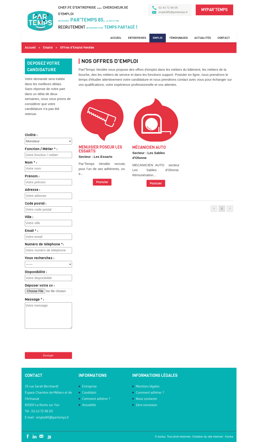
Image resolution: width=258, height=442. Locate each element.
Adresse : (32, 190)
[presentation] (58, 338)
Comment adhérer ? (96, 399)
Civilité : (31, 135)
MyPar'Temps (214, 9)
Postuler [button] (102, 182)
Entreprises (137, 38)
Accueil (115, 38)
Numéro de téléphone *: (44, 244)
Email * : (31, 231)
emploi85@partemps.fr (173, 12)
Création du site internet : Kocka (212, 436)
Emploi (157, 38)
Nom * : (31, 162)
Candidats (89, 392)
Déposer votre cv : (40, 285)
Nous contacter (146, 399)
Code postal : (35, 203)
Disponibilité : (36, 272)
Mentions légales (147, 386)
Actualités (202, 38)
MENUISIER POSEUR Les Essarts (100, 149)
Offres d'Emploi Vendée (77, 47)
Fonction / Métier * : (41, 149)
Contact (223, 38)
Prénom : (32, 176)
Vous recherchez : (39, 258)
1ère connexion (146, 405)
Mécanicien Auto (149, 147)
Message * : (34, 299)
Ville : (29, 217)
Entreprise (89, 386)
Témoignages (178, 38)
